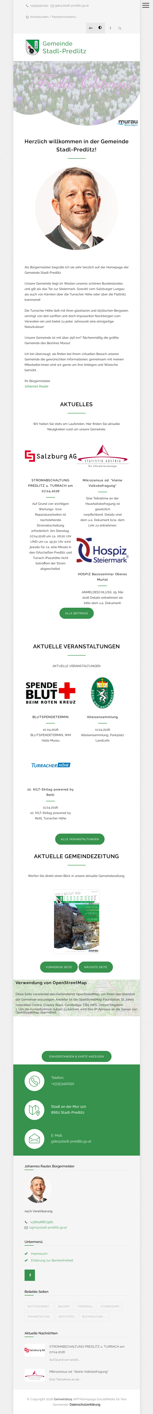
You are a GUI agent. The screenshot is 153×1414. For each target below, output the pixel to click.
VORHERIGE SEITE (59, 967)
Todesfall (85, 1306)
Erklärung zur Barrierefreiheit (52, 1260)
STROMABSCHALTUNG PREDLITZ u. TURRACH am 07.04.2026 (50, 485)
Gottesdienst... (39, 1306)
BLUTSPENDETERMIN (50, 717)
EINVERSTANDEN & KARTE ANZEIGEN (76, 1056)
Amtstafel (67, 1316)
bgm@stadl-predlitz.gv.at (48, 1227)
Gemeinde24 (63, 1399)
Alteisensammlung (102, 717)
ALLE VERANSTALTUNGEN (80, 839)
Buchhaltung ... (94, 1316)
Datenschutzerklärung (85, 1404)
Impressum (39, 1253)
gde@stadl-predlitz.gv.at (72, 5)
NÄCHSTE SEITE (95, 967)
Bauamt (64, 1306)
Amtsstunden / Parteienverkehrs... (54, 17)
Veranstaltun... (39, 1316)
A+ (91, 28)
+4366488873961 (41, 1222)
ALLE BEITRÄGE (76, 613)
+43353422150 (39, 5)
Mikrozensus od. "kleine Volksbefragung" (78, 1371)
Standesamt (110, 1306)
